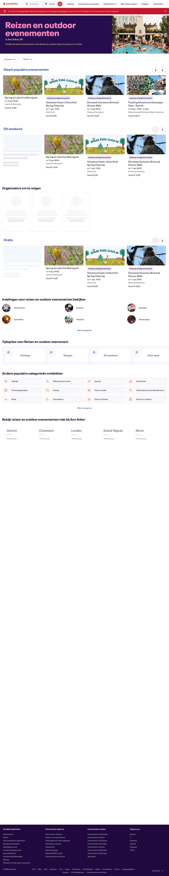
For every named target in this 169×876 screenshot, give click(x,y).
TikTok (132, 850)
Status (98, 869)
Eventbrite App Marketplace (13, 856)
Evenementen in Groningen (97, 853)
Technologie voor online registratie (57, 840)
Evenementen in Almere (96, 837)
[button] (110, 4)
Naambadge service (10, 847)
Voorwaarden (107, 869)
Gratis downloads (51, 850)
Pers (60, 869)
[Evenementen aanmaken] (88, 4)
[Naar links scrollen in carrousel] (155, 130)
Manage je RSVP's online (54, 853)
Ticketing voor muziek (53, 844)
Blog (39, 869)
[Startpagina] (10, 4)
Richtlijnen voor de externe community (16, 863)
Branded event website (11, 844)
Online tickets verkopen (53, 834)
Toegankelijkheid (128, 869)
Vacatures (53, 869)
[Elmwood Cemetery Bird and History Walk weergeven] (105, 85)
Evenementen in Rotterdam (97, 850)
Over (34, 869)
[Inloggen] (145, 4)
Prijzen (5, 837)
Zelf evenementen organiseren (14, 840)
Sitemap (6, 860)
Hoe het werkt (8, 834)
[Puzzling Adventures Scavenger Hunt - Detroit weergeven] (146, 85)
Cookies (66, 872)
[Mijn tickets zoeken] (129, 4)
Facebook (133, 840)
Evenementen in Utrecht (96, 847)
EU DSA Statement (77, 872)
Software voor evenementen (55, 837)
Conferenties (50, 847)
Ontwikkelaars (88, 869)
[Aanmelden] (158, 4)
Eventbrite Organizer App (12, 850)
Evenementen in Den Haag (97, 844)
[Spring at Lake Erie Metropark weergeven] (22, 85)
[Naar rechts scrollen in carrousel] (162, 70)
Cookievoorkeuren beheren (96, 872)
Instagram (133, 847)
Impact (67, 869)
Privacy (116, 869)
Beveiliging (76, 869)
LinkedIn (133, 844)
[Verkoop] (70, 4)
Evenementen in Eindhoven (97, 840)
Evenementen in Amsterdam (98, 834)
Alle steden (92, 856)
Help (45, 869)
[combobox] (53, 4)
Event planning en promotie (55, 856)
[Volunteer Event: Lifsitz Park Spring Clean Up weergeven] (63, 85)
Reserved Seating (9, 853)
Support (133, 834)
